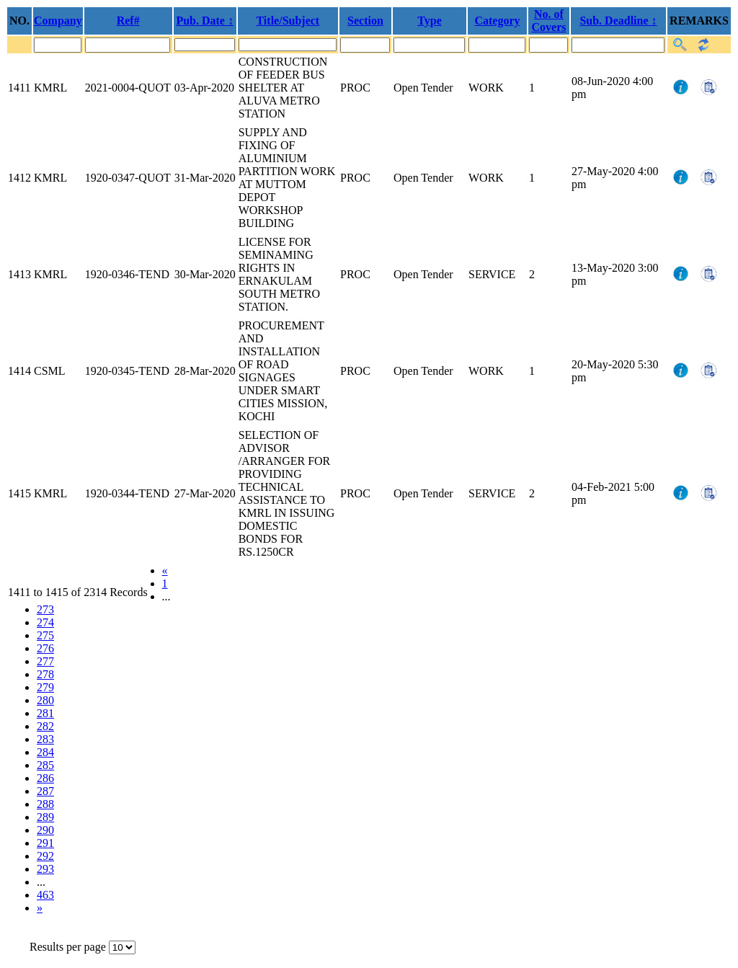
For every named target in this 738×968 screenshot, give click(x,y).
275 (45, 635)
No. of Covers (549, 20)
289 (45, 817)
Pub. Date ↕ (205, 20)
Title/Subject (287, 20)
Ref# (128, 20)
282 (45, 726)
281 (45, 713)
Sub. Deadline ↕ (618, 20)
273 (45, 609)
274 (45, 622)
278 (45, 674)
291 (45, 843)
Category (497, 20)
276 (45, 648)
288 (45, 804)
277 (45, 661)
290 (45, 830)
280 (45, 700)
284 (45, 752)
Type (429, 20)
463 (45, 895)
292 (45, 856)
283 (45, 739)
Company (58, 20)
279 (45, 687)
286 (45, 778)
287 (45, 791)
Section (365, 20)
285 (45, 765)
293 (45, 869)
